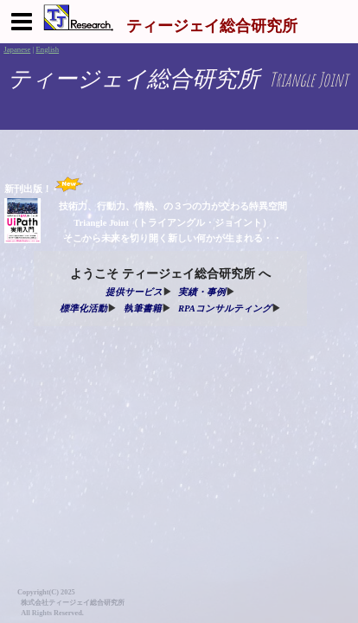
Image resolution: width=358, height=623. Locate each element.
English (47, 49)
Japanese (16, 49)
